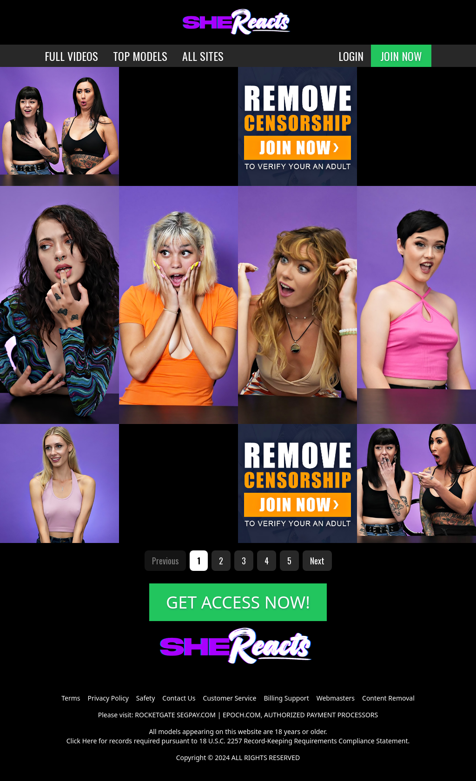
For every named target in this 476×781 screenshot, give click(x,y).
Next (317, 561)
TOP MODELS (140, 55)
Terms (70, 698)
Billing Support (286, 698)
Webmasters (336, 698)
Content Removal (388, 698)
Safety (145, 698)
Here (89, 740)
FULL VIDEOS (71, 55)
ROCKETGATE (155, 714)
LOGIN (351, 55)
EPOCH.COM (242, 714)
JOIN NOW (401, 55)
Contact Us (178, 698)
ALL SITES (203, 55)
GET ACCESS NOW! (238, 602)
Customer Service (230, 698)
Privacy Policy (107, 698)
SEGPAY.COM (196, 714)
